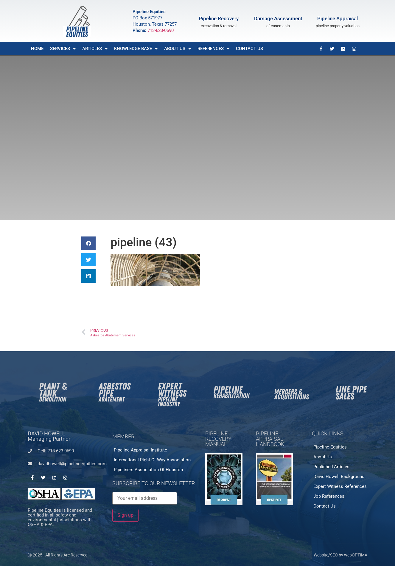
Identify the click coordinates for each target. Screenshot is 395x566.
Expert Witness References (340, 486)
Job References (328, 496)
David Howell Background (338, 476)
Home (37, 48)
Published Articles (331, 466)
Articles (95, 49)
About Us (177, 49)
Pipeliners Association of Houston (148, 469)
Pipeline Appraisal (337, 18)
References (213, 49)
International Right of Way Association (152, 460)
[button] (88, 243)
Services (63, 49)
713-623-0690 (160, 30)
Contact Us (249, 48)
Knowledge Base (136, 49)
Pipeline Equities (330, 447)
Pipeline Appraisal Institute (140, 450)
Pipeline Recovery (219, 18)
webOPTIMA (355, 555)
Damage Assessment (278, 18)
